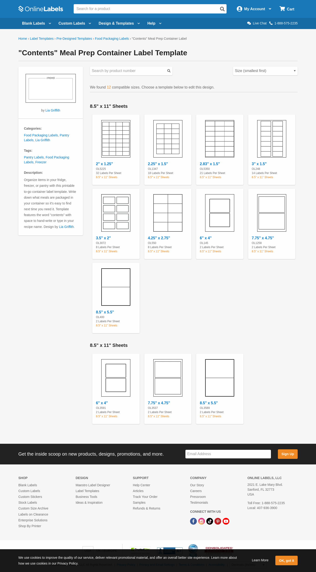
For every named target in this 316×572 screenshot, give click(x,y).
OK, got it (286, 560)
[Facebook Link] (194, 521)
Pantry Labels (34, 157)
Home (22, 38)
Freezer (40, 162)
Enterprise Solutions (32, 520)
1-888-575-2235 (283, 23)
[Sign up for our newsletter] (228, 454)
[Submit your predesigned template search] (169, 71)
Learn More (260, 560)
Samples (139, 502)
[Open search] (222, 9)
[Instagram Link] (202, 521)
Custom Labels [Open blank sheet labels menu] (75, 23)
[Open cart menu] (287, 9)
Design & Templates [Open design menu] (119, 23)
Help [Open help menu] (154, 23)
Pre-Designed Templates (74, 38)
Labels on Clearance (33, 514)
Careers (196, 491)
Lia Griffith (53, 110)
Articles (138, 491)
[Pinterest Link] (218, 521)
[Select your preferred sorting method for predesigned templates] (265, 71)
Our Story (197, 485)
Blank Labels (27, 485)
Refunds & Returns (146, 508)
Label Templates (42, 38)
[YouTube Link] (226, 521)
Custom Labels (29, 491)
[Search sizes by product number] (131, 71)
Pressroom (198, 497)
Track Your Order (145, 497)
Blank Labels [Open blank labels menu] (36, 23)
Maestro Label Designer (93, 485)
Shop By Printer (29, 526)
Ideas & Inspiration (89, 502)
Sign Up (287, 454)
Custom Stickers (30, 497)
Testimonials (199, 502)
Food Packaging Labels (112, 38)
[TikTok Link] (210, 521)
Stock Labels (27, 502)
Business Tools (86, 497)
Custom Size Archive (33, 508)
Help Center (141, 485)
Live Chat (257, 23)
